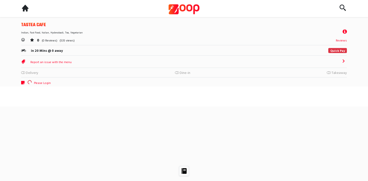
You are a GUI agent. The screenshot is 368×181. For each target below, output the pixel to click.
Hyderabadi (57, 32)
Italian (45, 32)
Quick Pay (337, 50)
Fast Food (35, 32)
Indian (24, 32)
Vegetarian (76, 32)
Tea (67, 32)
